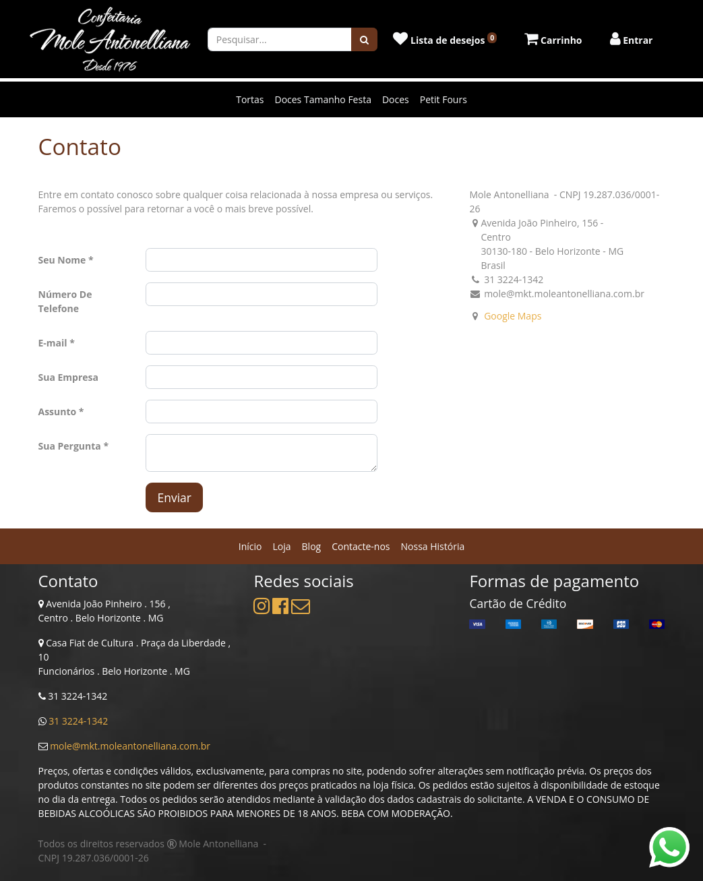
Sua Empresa (68, 377)
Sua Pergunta (69, 445)
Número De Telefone (65, 301)
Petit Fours (443, 99)
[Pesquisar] (364, 39)
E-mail (52, 342)
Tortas (250, 99)
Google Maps (512, 315)
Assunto (57, 411)
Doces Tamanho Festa (322, 99)
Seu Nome (62, 259)
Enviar (174, 497)
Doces (395, 99)
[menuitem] (250, 546)
